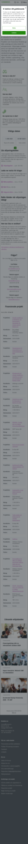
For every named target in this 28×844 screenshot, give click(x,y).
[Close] (25, 8)
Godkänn (14, 33)
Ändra (14, 28)
